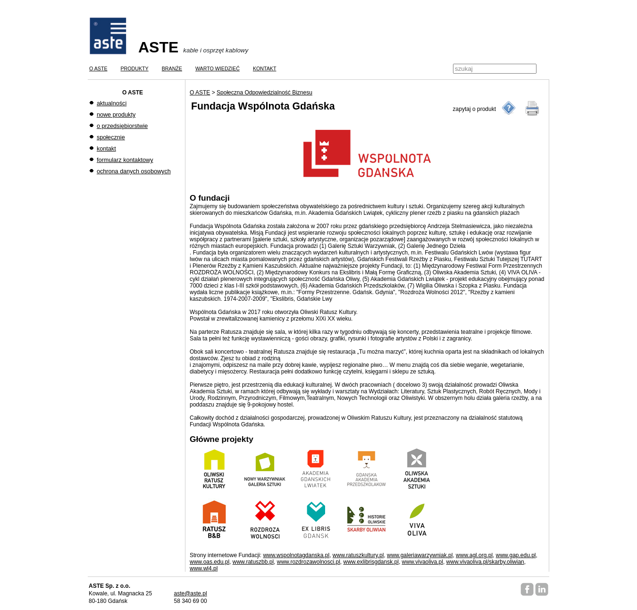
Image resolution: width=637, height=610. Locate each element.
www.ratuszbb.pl (253, 562)
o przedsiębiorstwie (122, 126)
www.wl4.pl (204, 568)
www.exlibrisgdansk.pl (371, 562)
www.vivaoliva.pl (422, 562)
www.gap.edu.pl (516, 555)
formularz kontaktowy (125, 160)
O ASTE (200, 92)
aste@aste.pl (190, 593)
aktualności (111, 103)
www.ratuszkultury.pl (358, 555)
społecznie (111, 137)
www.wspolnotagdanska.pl (296, 555)
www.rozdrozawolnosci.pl (308, 562)
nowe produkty (116, 114)
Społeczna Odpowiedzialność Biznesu (264, 92)
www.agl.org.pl (474, 555)
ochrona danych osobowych (134, 171)
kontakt (106, 148)
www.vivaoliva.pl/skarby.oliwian (485, 562)
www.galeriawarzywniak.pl (420, 555)
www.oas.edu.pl (209, 562)
